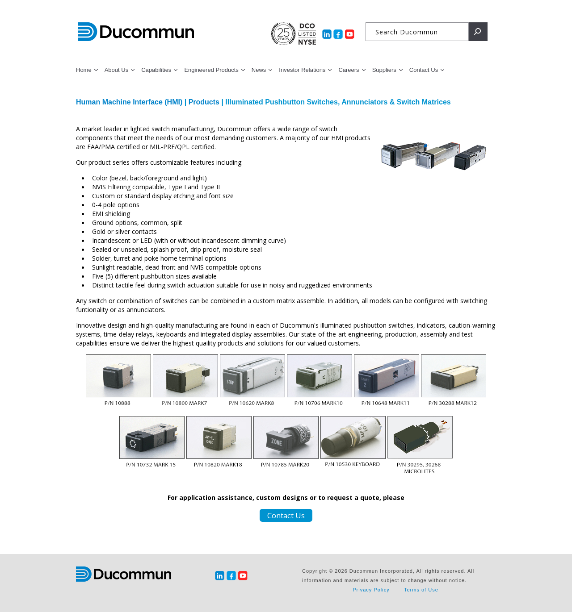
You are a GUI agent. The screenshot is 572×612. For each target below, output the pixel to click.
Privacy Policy (371, 589)
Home (84, 70)
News (259, 70)
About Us (116, 70)
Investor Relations (302, 70)
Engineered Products (211, 70)
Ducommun (136, 32)
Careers (348, 70)
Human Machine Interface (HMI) (130, 102)
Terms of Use (421, 589)
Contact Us (423, 70)
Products (204, 102)
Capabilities (156, 70)
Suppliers (384, 70)
